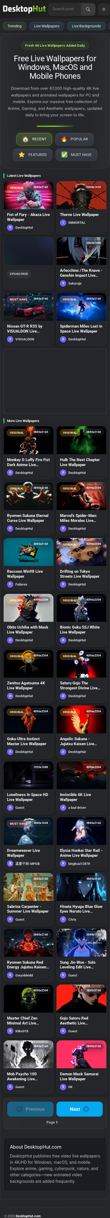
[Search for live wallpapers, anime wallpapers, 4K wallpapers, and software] (65, 8)
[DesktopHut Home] (24, 9)
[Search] (88, 9)
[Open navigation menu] (104, 9)
